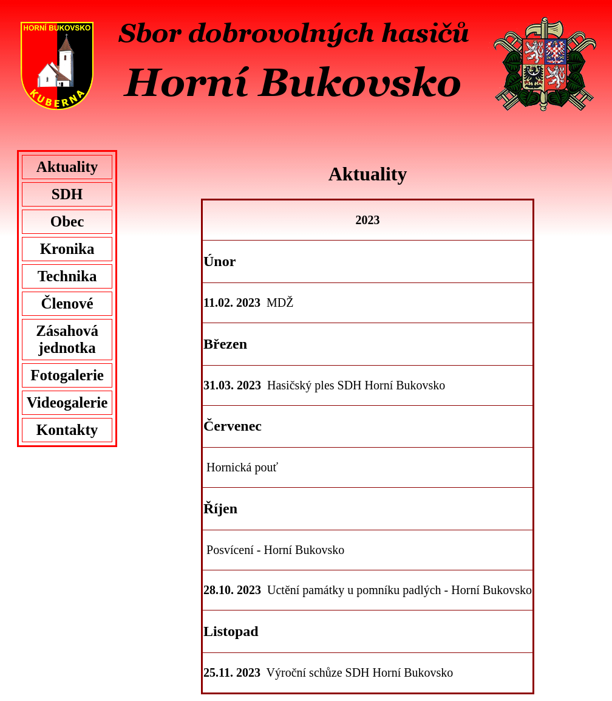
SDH (67, 194)
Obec (67, 221)
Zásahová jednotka (67, 339)
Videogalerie (67, 402)
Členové (67, 303)
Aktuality (67, 167)
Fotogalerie (67, 375)
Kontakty (67, 430)
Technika (67, 276)
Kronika (67, 249)
